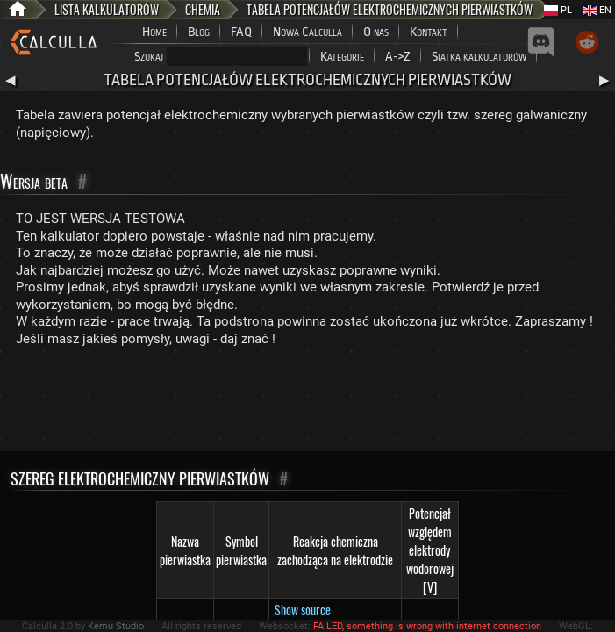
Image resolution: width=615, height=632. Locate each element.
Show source (303, 609)
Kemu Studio (116, 626)
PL (558, 10)
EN (597, 10)
